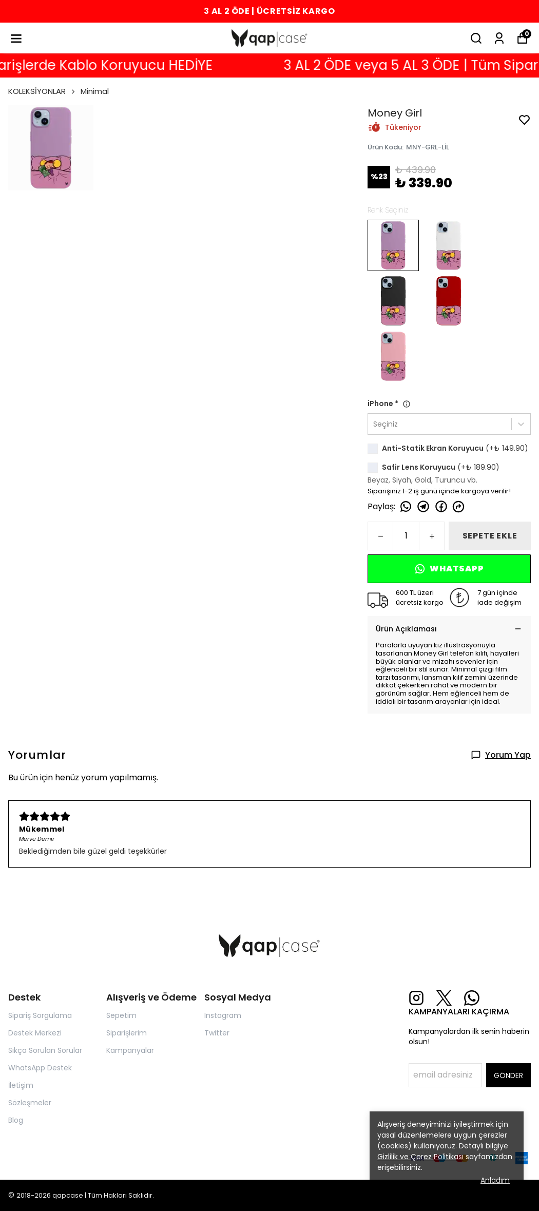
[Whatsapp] (471, 998)
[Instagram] (416, 998)
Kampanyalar (130, 1050)
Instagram (222, 1015)
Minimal (95, 91)
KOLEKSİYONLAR (42, 91)
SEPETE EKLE (490, 536)
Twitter (216, 1033)
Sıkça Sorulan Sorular (45, 1050)
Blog (15, 1120)
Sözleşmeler (29, 1103)
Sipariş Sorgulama (40, 1015)
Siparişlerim (126, 1033)
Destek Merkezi (35, 1033)
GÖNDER (508, 1075)
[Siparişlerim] (499, 38)
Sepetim (121, 1015)
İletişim (20, 1085)
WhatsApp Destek (40, 1068)
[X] (444, 998)
